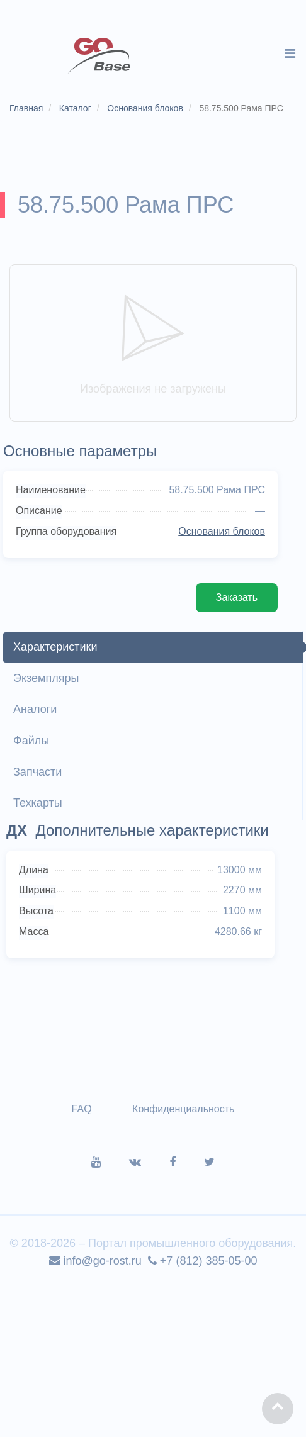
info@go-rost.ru (95, 1261)
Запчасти (37, 772)
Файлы (31, 740)
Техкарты (37, 803)
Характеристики (55, 646)
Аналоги (35, 709)
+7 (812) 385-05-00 (203, 1261)
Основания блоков (221, 531)
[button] (277, 1408)
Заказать (237, 597)
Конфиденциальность (183, 1109)
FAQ (82, 1109)
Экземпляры (46, 678)
